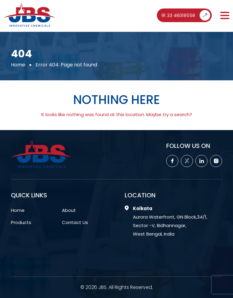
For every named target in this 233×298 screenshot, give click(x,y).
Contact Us (75, 222)
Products (21, 222)
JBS (102, 287)
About (69, 210)
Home (18, 64)
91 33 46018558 (185, 15)
